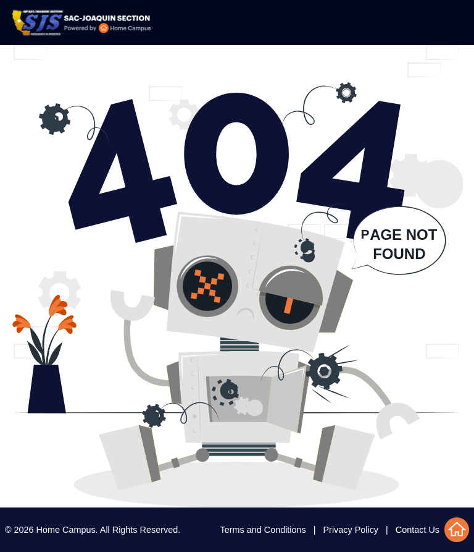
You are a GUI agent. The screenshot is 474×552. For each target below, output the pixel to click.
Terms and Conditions (263, 530)
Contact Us (417, 530)
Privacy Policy (351, 530)
